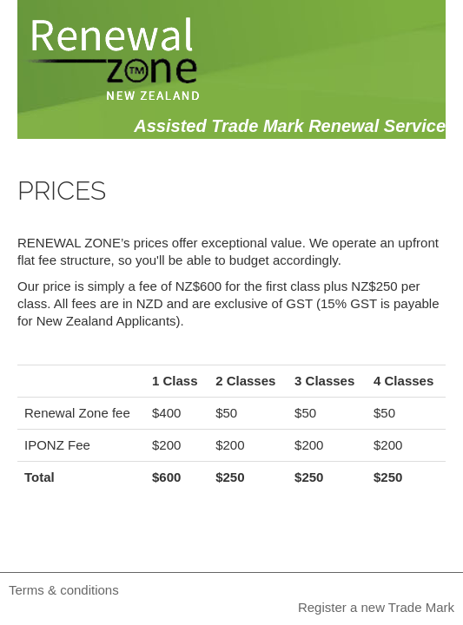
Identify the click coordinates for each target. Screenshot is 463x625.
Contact (410, 195)
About (235, 195)
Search (144, 195)
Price (318, 195)
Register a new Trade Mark (376, 607)
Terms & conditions (64, 589)
